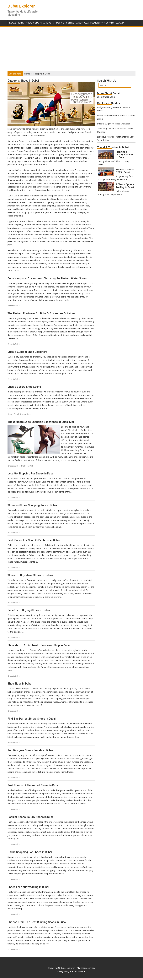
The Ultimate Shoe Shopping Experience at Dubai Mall (41, 421)
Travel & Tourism (16, 23)
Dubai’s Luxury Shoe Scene (24, 386)
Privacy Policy (63, 971)
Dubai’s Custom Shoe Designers (27, 351)
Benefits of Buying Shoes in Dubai (29, 610)
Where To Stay (32, 23)
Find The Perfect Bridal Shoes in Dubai (32, 718)
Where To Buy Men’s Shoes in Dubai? (30, 575)
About (74, 971)
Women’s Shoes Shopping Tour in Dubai (32, 505)
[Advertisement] (71, 48)
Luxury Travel (13, 414)
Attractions (58, 23)
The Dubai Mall (27, 466)
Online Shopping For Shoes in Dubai (30, 852)
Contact (83, 971)
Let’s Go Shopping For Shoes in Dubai (31, 473)
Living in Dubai (82, 23)
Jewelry (120, 23)
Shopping (70, 23)
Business (110, 23)
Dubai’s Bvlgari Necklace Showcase (113, 123)
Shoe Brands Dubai (106, 96)
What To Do (45, 23)
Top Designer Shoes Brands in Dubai (30, 750)
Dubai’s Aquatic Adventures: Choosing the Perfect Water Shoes (47, 278)
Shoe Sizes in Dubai (20, 683)
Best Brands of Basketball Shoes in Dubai (33, 785)
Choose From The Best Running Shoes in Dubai (37, 922)
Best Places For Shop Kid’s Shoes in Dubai (34, 540)
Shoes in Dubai (14, 306)
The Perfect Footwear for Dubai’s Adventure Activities (41, 313)
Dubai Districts (97, 23)
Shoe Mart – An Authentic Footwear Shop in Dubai (39, 645)
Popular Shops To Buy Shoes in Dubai (31, 817)
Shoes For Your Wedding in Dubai (28, 887)
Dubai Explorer (21, 6)
